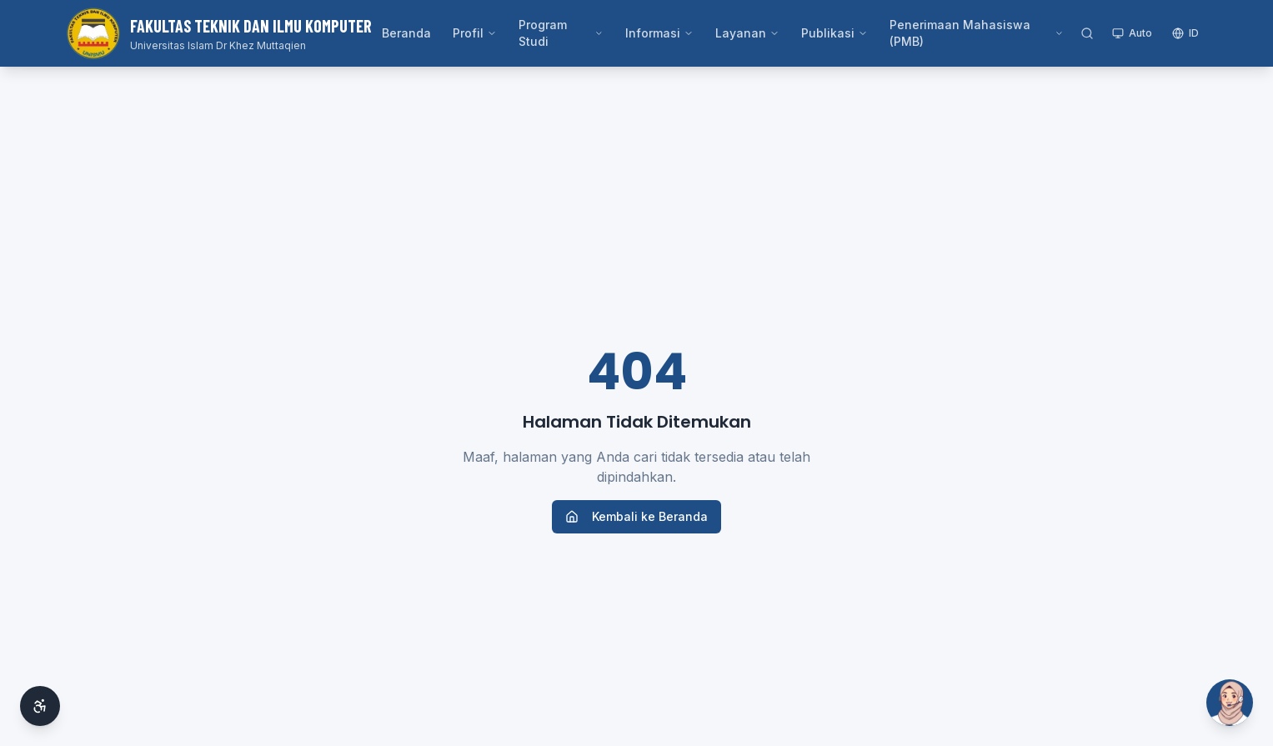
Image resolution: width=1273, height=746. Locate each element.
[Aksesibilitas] (40, 706)
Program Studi (561, 33)
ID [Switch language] (1185, 33)
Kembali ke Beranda (636, 516)
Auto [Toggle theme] (1132, 33)
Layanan (747, 33)
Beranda (406, 33)
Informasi (659, 33)
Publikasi (834, 33)
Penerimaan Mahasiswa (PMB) (977, 33)
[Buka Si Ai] (1229, 702)
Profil (475, 33)
